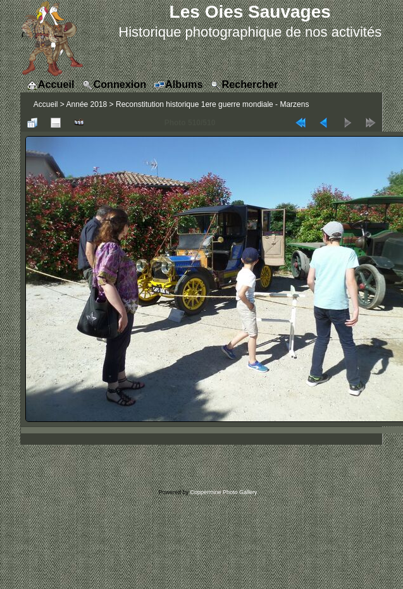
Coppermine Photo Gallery (223, 492)
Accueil (46, 104)
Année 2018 (87, 104)
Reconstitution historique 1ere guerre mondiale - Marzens (212, 104)
